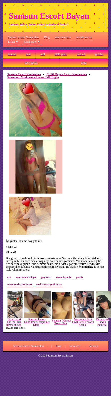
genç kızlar (46, 277)
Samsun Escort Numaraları (23, 37)
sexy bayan (31, 62)
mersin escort (84, 37)
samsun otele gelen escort (19, 284)
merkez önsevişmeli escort (49, 284)
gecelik (99, 54)
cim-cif (81, 54)
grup (83, 62)
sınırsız (12, 54)
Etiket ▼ (13, 41)
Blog (47, 37)
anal (28, 54)
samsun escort (63, 37)
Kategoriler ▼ (32, 41)
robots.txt (75, 346)
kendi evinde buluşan (26, 277)
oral (42, 54)
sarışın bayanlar (64, 277)
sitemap (93, 346)
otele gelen (61, 54)
